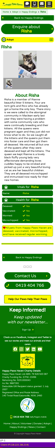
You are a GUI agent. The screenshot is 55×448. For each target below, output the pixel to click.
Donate (37, 423)
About (15, 423)
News (31, 427)
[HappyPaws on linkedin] (33, 349)
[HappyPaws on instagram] (21, 349)
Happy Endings (29, 12)
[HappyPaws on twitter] (27, 349)
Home (6, 12)
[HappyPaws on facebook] (15, 349)
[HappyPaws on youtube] (39, 349)
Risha (43, 12)
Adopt (15, 12)
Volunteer (26, 423)
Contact (41, 427)
